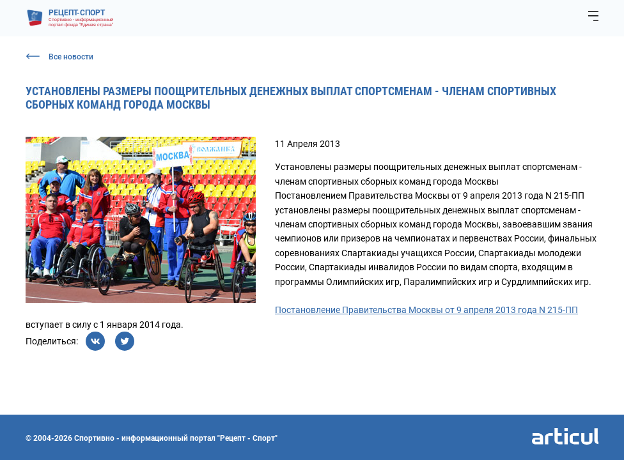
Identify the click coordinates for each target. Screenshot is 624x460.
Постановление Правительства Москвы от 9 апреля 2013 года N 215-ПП (426, 310)
